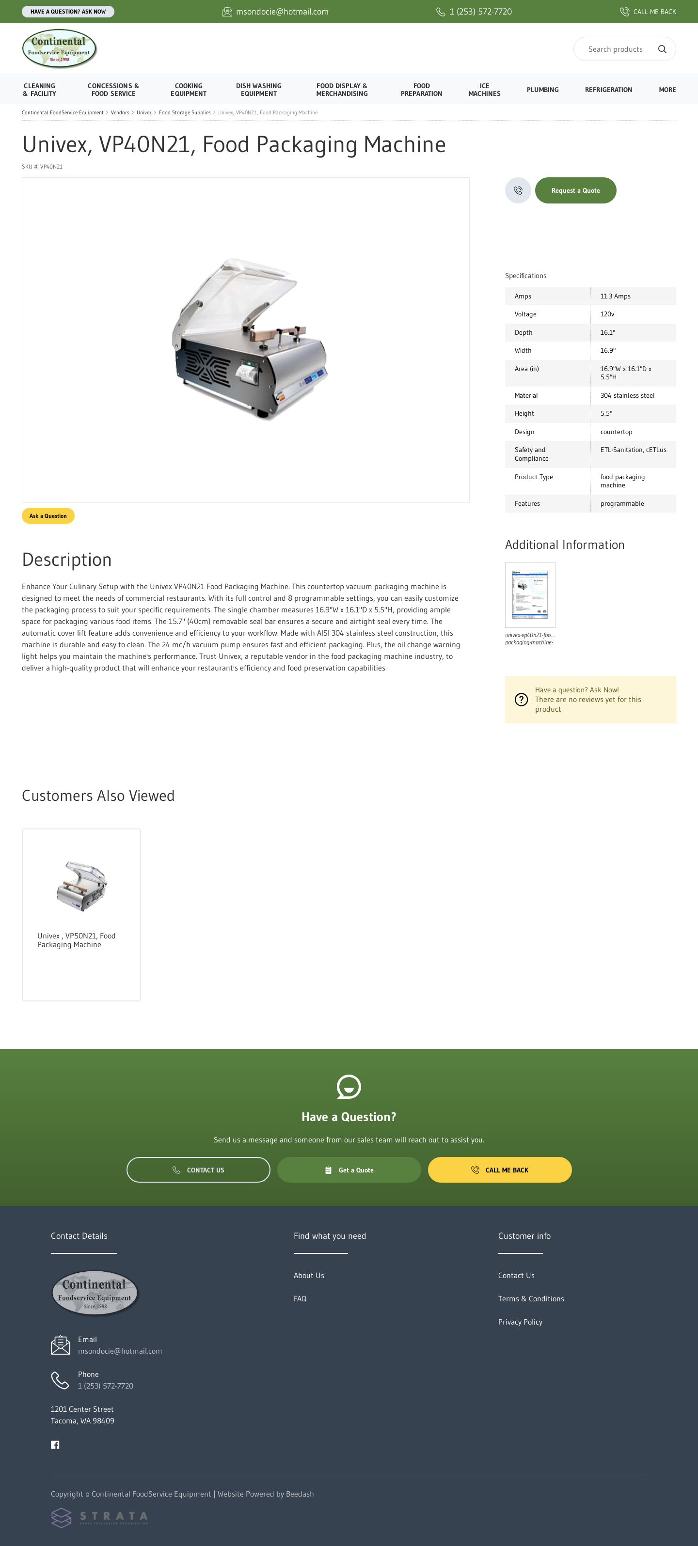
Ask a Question (48, 515)
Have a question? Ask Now (68, 11)
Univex (144, 112)
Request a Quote (576, 190)
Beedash (300, 1494)
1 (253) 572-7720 (105, 1385)
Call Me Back (499, 1170)
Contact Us (198, 1170)
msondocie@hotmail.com (120, 1351)
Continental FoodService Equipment (63, 112)
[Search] (624, 49)
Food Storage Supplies (185, 112)
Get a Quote (349, 1170)
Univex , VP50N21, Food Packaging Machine (76, 940)
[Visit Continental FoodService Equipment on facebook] (55, 1444)
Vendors (120, 112)
